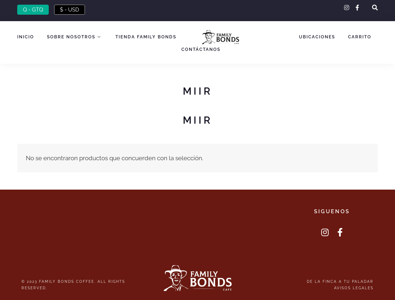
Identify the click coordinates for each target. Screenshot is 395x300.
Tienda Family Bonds (145, 36)
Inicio (25, 36)
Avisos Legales (353, 288)
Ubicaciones (317, 36)
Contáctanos (200, 49)
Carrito (359, 36)
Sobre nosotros (71, 36)
